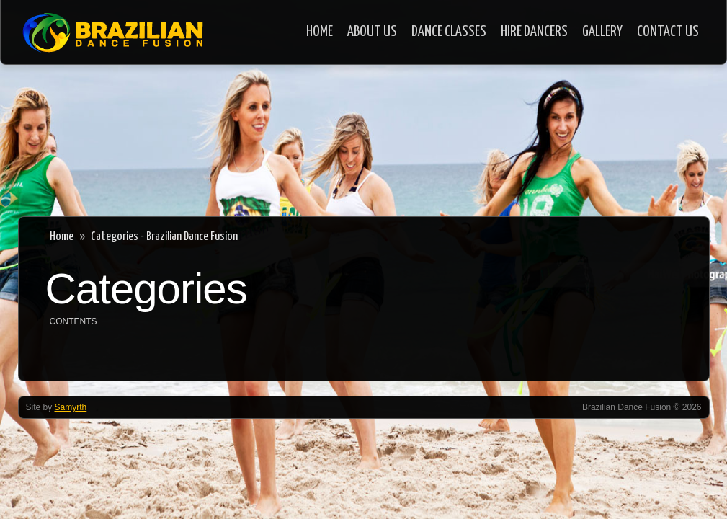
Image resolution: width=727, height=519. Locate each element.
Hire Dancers (534, 31)
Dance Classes (448, 31)
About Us (372, 31)
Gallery (602, 31)
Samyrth (71, 407)
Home (319, 31)
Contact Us (668, 31)
